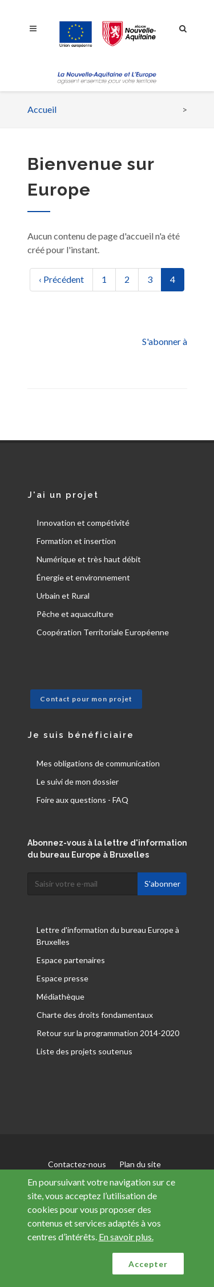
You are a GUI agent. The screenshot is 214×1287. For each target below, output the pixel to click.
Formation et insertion (76, 541)
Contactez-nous (77, 1164)
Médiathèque (60, 996)
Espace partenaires (71, 960)
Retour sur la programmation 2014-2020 (108, 1033)
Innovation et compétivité (83, 522)
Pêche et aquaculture (75, 614)
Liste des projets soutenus (84, 1051)
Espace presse (62, 978)
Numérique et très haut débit (89, 559)
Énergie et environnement (83, 577)
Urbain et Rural (63, 595)
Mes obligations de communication (98, 763)
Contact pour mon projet (86, 699)
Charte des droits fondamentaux (95, 1015)
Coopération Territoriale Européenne (103, 632)
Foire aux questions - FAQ (82, 800)
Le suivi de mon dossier (78, 781)
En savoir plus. (126, 1236)
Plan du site (140, 1164)
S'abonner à (164, 341)
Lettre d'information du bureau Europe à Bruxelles (108, 936)
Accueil (41, 109)
